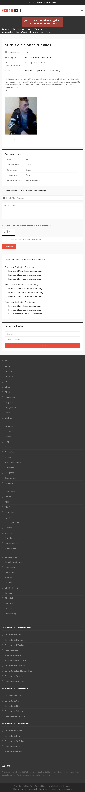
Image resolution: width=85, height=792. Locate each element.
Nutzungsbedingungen (38, 789)
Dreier (7, 412)
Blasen (8, 387)
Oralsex (8, 527)
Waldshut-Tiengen (32, 70)
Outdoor (9, 533)
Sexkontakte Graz (12, 701)
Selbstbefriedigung (13, 562)
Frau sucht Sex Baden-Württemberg (21, 267)
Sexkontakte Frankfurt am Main (19, 671)
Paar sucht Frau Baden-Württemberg (24, 310)
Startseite (6, 29)
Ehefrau (8, 418)
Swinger (8, 593)
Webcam (9, 603)
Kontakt (54, 789)
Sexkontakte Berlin (13, 634)
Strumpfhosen (11, 587)
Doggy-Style (10, 407)
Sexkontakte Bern (12, 736)
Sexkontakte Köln (12, 650)
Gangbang (9, 472)
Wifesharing (10, 613)
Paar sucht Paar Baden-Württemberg (24, 306)
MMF (7, 507)
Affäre (7, 366)
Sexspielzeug (11, 567)
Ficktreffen (9, 452)
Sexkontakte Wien (13, 695)
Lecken (8, 496)
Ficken (8, 447)
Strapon (8, 582)
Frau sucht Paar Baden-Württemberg (24, 278)
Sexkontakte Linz (12, 706)
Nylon (7, 517)
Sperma (8, 577)
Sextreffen (9, 572)
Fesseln (8, 431)
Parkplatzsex (10, 538)
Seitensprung (11, 557)
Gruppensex (10, 478)
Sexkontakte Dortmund (15, 665)
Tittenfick (9, 598)
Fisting (8, 457)
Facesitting (10, 426)
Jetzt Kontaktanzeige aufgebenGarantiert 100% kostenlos (42, 21)
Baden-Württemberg (36, 29)
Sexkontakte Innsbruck (15, 716)
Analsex (8, 371)
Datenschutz (18, 789)
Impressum (67, 789)
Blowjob (8, 392)
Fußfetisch (9, 467)
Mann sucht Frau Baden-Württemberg (25, 288)
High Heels (10, 491)
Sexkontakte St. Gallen (14, 741)
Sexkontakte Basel (13, 746)
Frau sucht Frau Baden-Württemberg (24, 275)
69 (6, 361)
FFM (7, 442)
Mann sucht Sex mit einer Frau (37, 57)
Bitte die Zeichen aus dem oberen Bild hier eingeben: (26, 225)
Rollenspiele (10, 548)
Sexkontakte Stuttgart (14, 676)
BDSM (7, 381)
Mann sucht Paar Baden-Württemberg (25, 296)
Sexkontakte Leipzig (14, 655)
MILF (7, 502)
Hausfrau (9, 483)
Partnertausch (11, 543)
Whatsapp (9, 608)
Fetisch (8, 436)
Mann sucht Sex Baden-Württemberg (18, 32)
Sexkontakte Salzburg (14, 711)
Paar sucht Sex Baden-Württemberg (21, 302)
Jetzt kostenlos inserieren (42, 2)
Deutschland (19, 29)
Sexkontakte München (14, 645)
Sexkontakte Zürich (13, 730)
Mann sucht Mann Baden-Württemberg (25, 292)
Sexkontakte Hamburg (15, 640)
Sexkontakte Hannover (15, 681)
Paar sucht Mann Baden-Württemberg (25, 313)
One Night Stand (12, 522)
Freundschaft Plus (13, 462)
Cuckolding (10, 397)
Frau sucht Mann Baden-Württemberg (25, 271)
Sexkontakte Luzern (13, 751)
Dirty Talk (9, 402)
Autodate (9, 376)
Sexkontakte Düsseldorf (15, 660)
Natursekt (9, 512)
